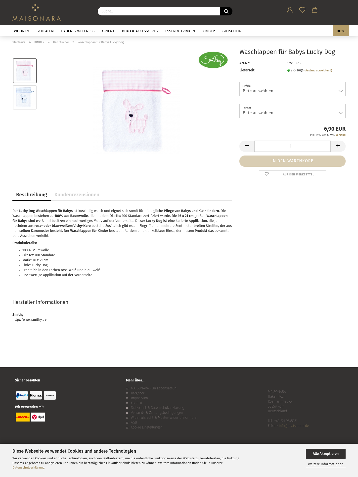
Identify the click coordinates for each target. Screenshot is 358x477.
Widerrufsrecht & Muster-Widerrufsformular (164, 418)
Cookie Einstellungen (147, 427)
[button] (290, 9)
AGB (134, 422)
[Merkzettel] (302, 9)
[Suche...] (226, 11)
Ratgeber (137, 393)
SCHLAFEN (45, 31)
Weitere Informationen (325, 464)
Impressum (139, 398)
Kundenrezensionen (76, 195)
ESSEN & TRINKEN (180, 31)
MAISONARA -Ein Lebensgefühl (154, 388)
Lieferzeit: (247, 70)
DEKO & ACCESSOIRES (140, 31)
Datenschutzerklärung (28, 467)
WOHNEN (21, 31)
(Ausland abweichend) (318, 70)
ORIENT (108, 31)
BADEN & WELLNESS (77, 31)
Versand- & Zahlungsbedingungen (157, 413)
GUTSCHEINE (233, 31)
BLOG (341, 31)
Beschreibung (31, 195)
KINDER (208, 31)
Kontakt (136, 403)
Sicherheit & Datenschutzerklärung (157, 408)
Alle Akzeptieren (326, 454)
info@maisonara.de (294, 426)
